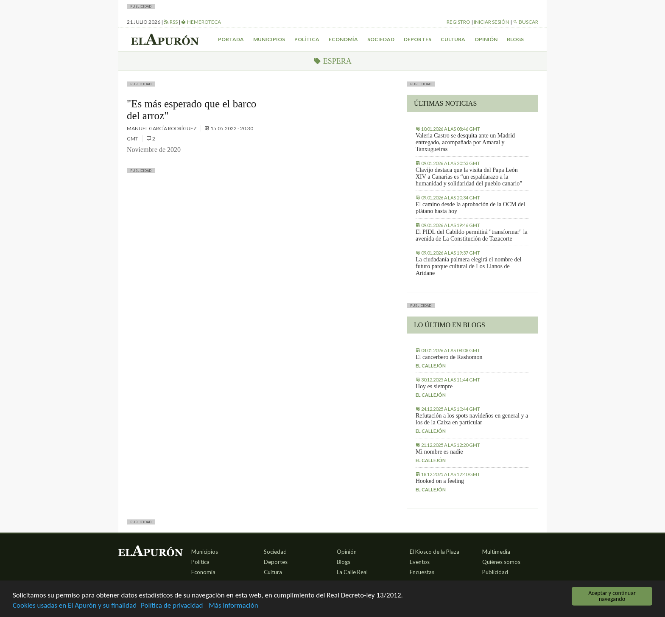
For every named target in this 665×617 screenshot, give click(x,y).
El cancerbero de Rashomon (449, 357)
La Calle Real (352, 572)
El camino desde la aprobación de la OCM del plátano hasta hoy (470, 207)
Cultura (453, 39)
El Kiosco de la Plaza (434, 551)
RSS (171, 22)
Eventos (420, 561)
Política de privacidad (172, 605)
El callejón (431, 365)
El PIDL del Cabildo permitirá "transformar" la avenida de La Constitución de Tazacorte (472, 235)
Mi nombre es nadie (439, 452)
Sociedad (380, 39)
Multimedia (496, 551)
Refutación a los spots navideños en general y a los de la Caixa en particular (472, 419)
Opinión (486, 39)
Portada (231, 39)
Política (306, 39)
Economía (343, 39)
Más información (233, 605)
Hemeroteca (201, 22)
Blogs (515, 39)
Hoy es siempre (434, 386)
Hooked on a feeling (440, 481)
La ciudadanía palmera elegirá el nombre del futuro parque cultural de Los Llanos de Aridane (469, 266)
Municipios (269, 39)
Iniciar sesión (491, 22)
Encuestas (422, 572)
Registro (458, 22)
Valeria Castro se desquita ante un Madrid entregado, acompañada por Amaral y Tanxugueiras (465, 142)
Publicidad (495, 572)
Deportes (417, 39)
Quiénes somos (501, 561)
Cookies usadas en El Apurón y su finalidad (75, 605)
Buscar (525, 22)
